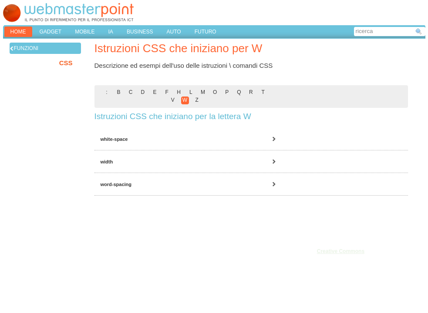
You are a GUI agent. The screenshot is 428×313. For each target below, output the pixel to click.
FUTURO (205, 32)
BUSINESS (140, 32)
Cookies (20, 279)
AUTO (174, 32)
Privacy (64, 260)
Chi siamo (22, 251)
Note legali (68, 251)
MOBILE (84, 32)
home (18, 32)
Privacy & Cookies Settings (87, 279)
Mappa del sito (73, 270)
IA (110, 32)
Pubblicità (22, 270)
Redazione (23, 260)
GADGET (51, 32)
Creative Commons (340, 251)
